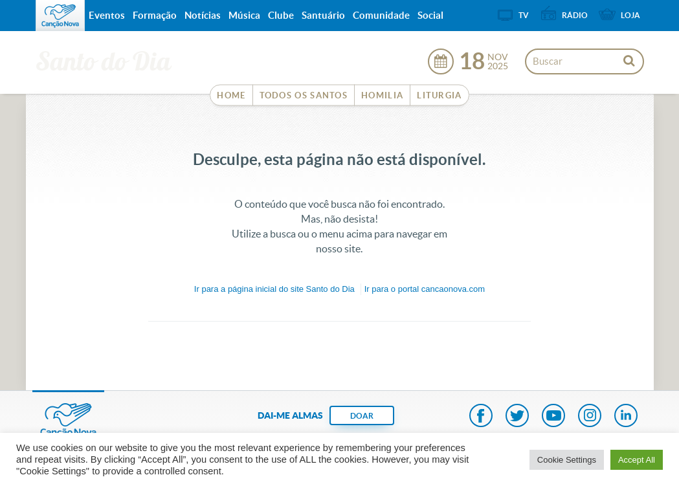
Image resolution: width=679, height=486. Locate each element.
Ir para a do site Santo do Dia (274, 289)
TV (523, 15)
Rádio (575, 15)
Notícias (202, 15)
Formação (155, 15)
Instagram (589, 416)
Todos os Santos (304, 95)
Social (430, 15)
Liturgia (439, 95)
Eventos (107, 15)
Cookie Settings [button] (566, 460)
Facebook (481, 416)
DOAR (361, 416)
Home (231, 95)
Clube (281, 15)
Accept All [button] (636, 460)
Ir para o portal (424, 289)
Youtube (553, 416)
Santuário (323, 15)
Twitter (517, 416)
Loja (630, 15)
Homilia (382, 95)
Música (244, 15)
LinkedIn (626, 416)
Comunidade (381, 15)
